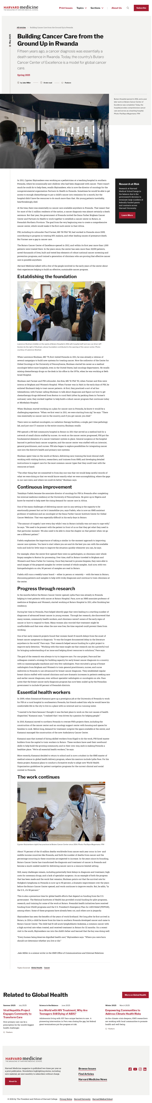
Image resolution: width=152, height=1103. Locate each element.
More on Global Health (135, 995)
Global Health (36, 968)
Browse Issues (87, 1068)
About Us (116, 8)
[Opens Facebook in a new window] (130, 1069)
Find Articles (86, 1073)
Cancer (47, 968)
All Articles (21, 27)
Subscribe (141, 8)
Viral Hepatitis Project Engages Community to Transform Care (17, 1014)
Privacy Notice (66, 1099)
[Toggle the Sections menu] (102, 8)
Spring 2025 (23, 74)
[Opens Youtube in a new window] (135, 1069)
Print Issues (66, 8)
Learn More (127, 215)
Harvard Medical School (102, 1099)
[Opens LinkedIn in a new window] (144, 1069)
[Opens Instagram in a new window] (140, 1069)
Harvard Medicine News (93, 1079)
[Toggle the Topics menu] (85, 8)
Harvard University (82, 1099)
